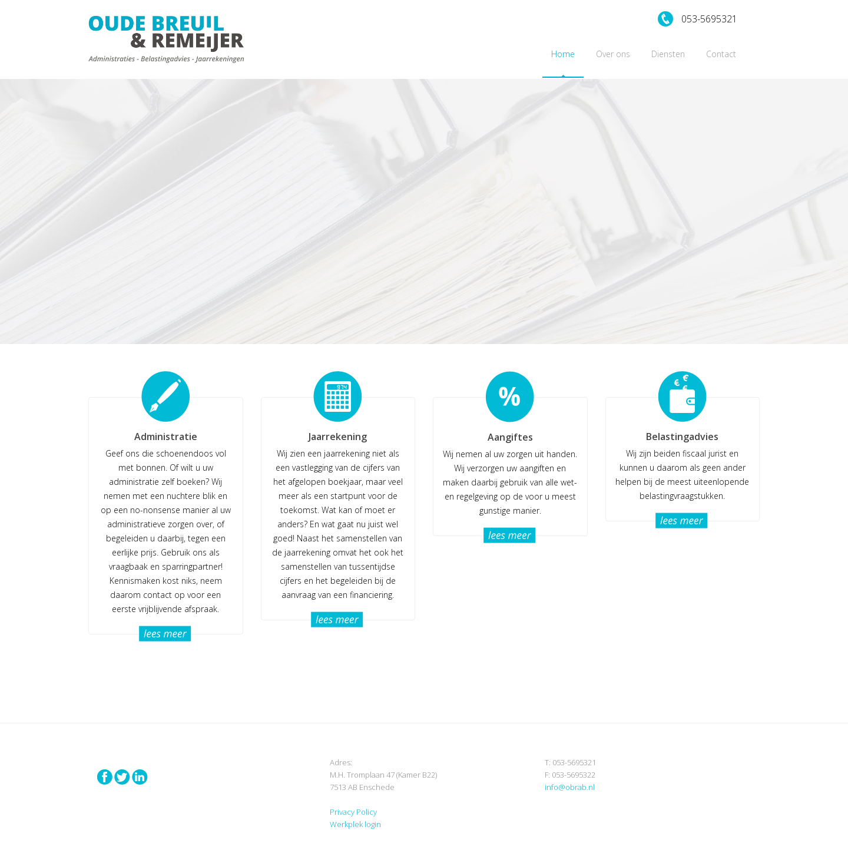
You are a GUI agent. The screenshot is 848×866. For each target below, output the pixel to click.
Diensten (668, 54)
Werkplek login (355, 824)
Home (563, 54)
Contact (721, 54)
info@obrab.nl (570, 787)
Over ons (613, 54)
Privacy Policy (353, 811)
